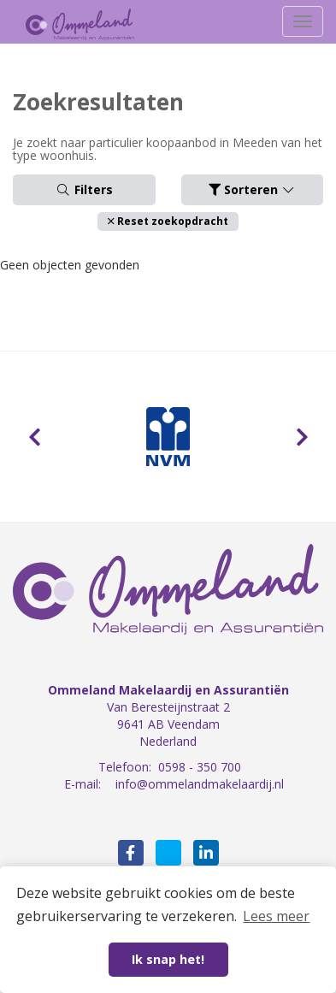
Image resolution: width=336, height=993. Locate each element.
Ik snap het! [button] (168, 959)
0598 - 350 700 (199, 767)
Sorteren (253, 189)
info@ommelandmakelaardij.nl (199, 784)
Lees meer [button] (276, 916)
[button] (168, 221)
